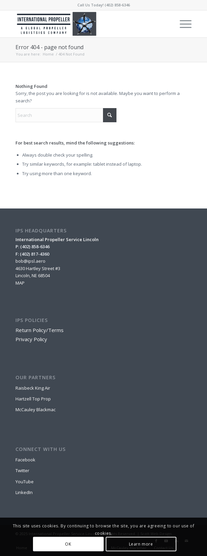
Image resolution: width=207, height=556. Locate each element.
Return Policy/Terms (39, 330)
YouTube (24, 482)
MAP (20, 283)
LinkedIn (24, 492)
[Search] (65, 115)
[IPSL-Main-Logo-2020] (85, 23)
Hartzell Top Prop (33, 399)
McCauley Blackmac (35, 409)
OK (68, 544)
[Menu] (182, 23)
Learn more (141, 544)
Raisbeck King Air (32, 388)
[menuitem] (182, 23)
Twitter (22, 470)
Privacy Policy (31, 339)
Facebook (25, 460)
